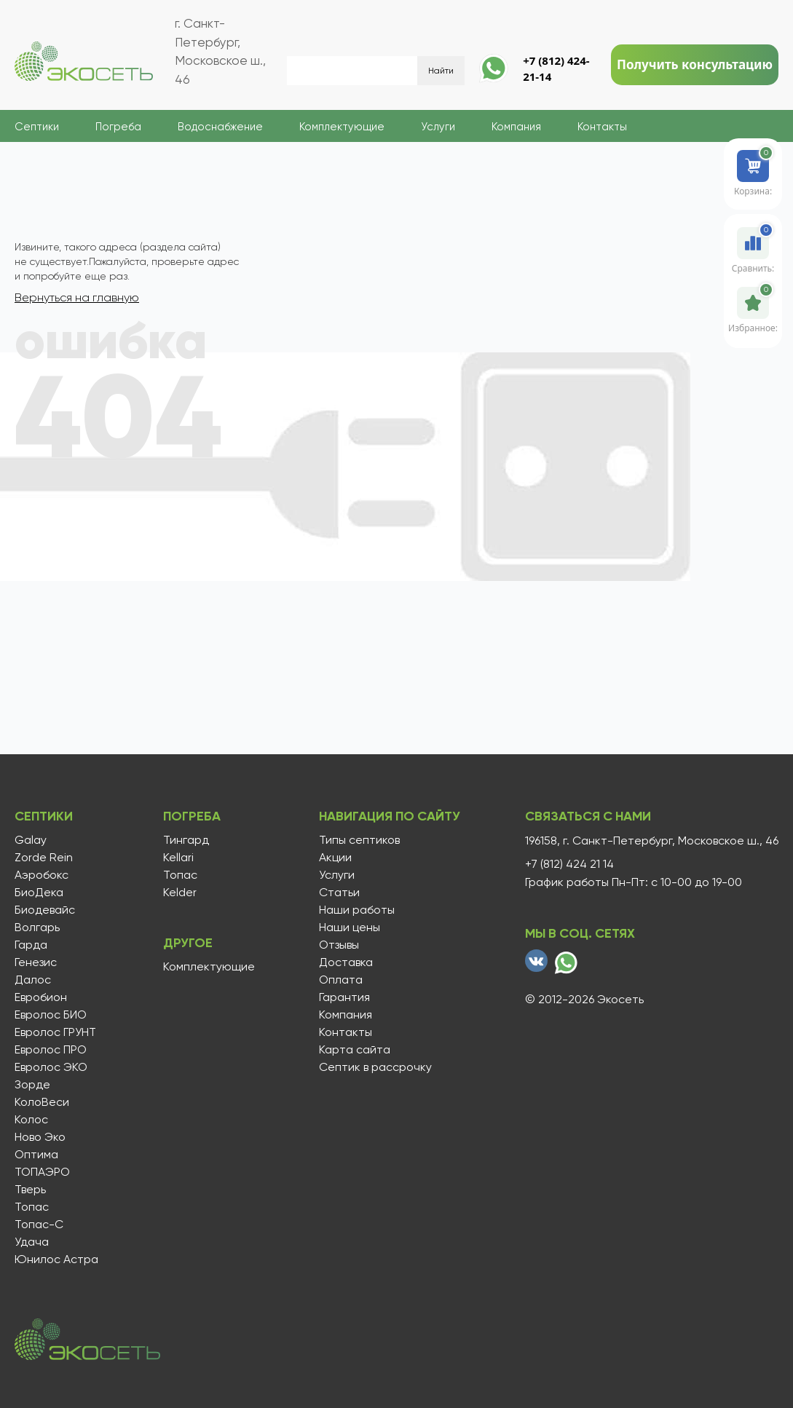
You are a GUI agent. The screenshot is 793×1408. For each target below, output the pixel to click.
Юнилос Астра (56, 1259)
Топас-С (39, 1224)
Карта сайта (352, 1050)
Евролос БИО (51, 1015)
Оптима (36, 1154)
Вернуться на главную (77, 297)
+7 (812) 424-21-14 (556, 68)
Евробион (41, 997)
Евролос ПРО (51, 1050)
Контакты (602, 126)
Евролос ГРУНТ (55, 1032)
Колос (31, 1120)
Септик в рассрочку (373, 1067)
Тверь (30, 1189)
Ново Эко (40, 1137)
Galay (31, 840)
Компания (516, 126)
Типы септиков (357, 840)
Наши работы (354, 910)
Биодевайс (45, 910)
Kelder (178, 892)
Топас (32, 1207)
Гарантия (342, 997)
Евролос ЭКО (51, 1067)
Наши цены (347, 927)
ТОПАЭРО (42, 1172)
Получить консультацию (695, 64)
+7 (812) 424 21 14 (569, 864)
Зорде (32, 1085)
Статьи (337, 892)
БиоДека (39, 892)
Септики (37, 126)
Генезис (36, 962)
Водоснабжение (220, 126)
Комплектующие (341, 126)
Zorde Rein (44, 857)
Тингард (185, 840)
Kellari (177, 857)
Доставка (344, 962)
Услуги (438, 126)
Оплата (338, 980)
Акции (333, 857)
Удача (32, 1242)
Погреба (118, 126)
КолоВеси (42, 1102)
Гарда (31, 945)
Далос (33, 980)
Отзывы (337, 945)
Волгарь (37, 927)
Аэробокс (41, 875)
